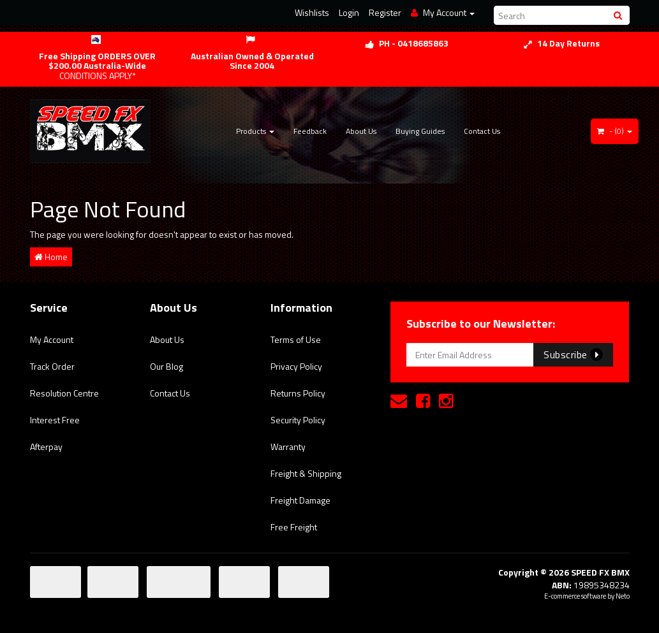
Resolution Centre (64, 393)
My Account (51, 339)
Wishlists (312, 12)
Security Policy (297, 419)
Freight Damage (300, 500)
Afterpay (46, 446)
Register (385, 12)
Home (51, 256)
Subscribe (573, 354)
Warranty (288, 446)
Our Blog (166, 366)
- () (614, 131)
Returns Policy (297, 393)
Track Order (52, 366)
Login (349, 12)
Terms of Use (295, 339)
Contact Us (482, 131)
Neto (623, 596)
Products (255, 131)
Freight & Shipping (305, 473)
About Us (361, 131)
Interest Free (55, 419)
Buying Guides (420, 131)
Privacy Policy (296, 366)
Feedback (310, 131)
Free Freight (293, 527)
